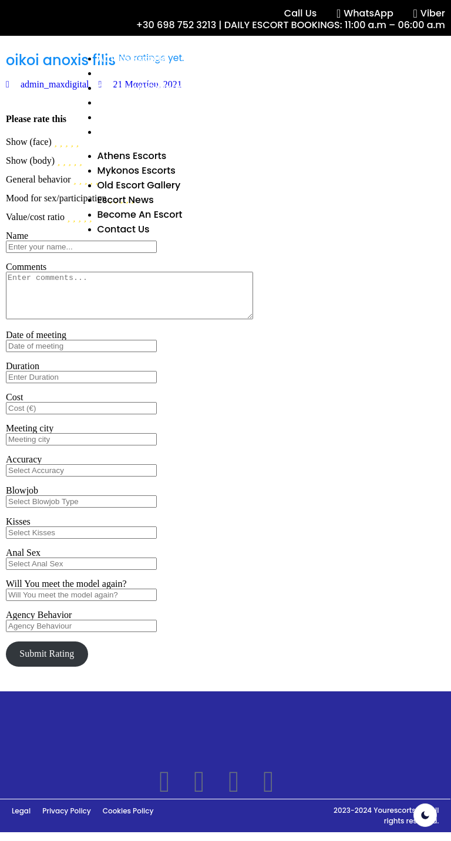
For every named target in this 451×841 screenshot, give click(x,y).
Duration (22, 375)
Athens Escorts (132, 58)
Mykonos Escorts (136, 73)
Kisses (18, 530)
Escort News (125, 102)
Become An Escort (140, 117)
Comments (26, 267)
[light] (425, 815)
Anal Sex (23, 561)
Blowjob (22, 499)
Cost (14, 406)
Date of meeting (36, 344)
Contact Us (123, 132)
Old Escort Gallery (139, 87)
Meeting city (29, 437)
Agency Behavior (39, 624)
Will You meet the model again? (66, 592)
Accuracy (24, 468)
